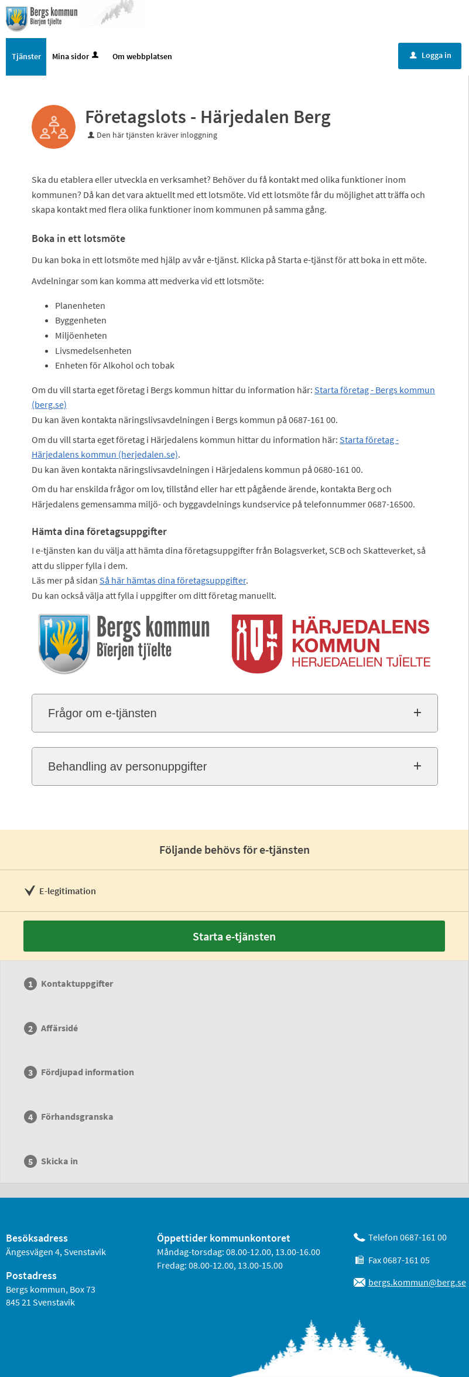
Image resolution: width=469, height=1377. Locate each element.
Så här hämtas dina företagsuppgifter (173, 580)
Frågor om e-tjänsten (102, 713)
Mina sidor (76, 56)
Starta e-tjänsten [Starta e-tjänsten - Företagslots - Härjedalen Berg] (234, 936)
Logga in (430, 55)
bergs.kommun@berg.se (417, 1282)
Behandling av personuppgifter (127, 766)
